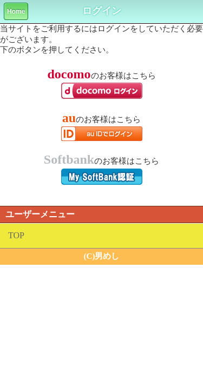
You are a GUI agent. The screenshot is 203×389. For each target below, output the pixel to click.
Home (16, 11)
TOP (16, 235)
